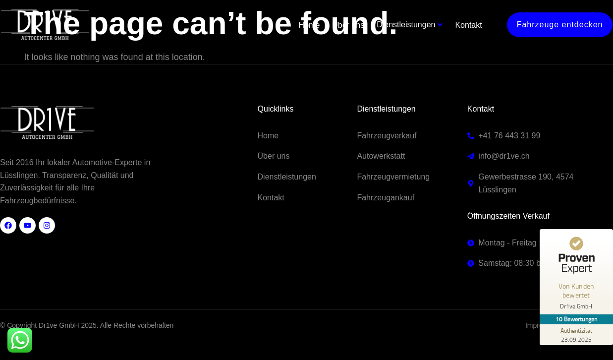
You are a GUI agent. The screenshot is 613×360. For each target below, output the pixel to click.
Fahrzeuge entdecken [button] (560, 22)
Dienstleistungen (406, 22)
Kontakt (468, 23)
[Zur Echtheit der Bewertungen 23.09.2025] (576, 334)
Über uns (349, 23)
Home (309, 23)
